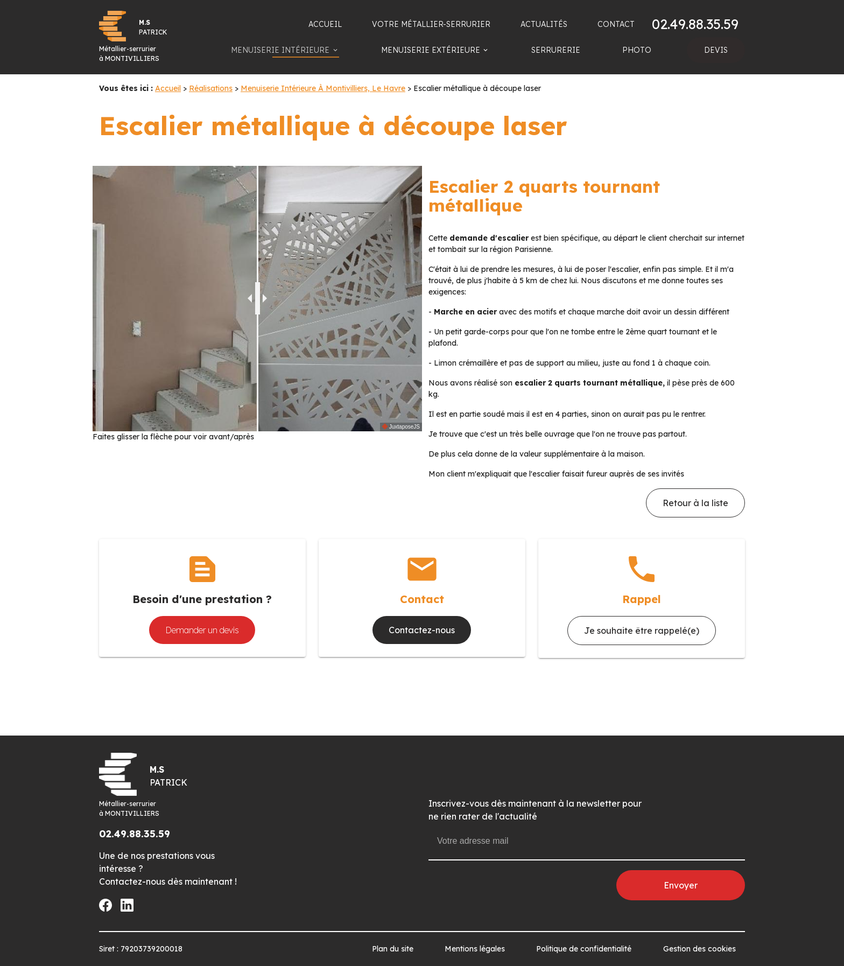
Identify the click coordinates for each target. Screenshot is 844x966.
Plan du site (392, 949)
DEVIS (716, 50)
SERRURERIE (555, 50)
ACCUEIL (325, 24)
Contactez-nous (422, 630)
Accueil (168, 88)
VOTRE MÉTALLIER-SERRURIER (431, 24)
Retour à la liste (695, 503)
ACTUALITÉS (544, 24)
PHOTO (636, 50)
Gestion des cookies (699, 949)
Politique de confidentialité (583, 949)
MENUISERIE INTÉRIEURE (280, 50)
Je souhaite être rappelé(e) (641, 630)
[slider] (257, 298)
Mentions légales (475, 949)
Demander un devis (202, 630)
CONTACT (616, 24)
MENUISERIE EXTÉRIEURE (430, 50)
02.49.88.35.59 (695, 24)
